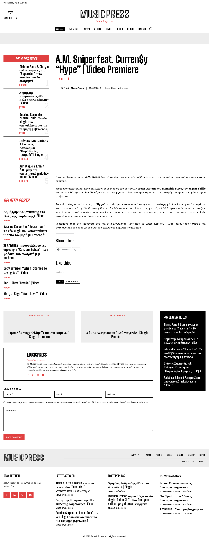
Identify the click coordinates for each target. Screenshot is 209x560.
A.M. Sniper (72, 282)
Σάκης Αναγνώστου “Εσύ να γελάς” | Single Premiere (117, 334)
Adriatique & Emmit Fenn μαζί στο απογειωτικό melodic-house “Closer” (34, 171)
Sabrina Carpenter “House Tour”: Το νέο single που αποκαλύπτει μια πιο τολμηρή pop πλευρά (25, 230)
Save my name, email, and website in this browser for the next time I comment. (43, 402)
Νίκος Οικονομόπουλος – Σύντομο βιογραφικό (177, 485)
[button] (150, 28)
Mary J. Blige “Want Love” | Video (25, 294)
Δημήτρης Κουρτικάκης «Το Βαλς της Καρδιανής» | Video (34, 98)
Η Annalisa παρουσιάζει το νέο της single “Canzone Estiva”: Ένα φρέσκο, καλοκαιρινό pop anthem (25, 251)
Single (23, 159)
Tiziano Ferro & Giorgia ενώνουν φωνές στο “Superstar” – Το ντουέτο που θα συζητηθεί (34, 74)
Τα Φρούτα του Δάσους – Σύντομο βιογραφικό (177, 498)
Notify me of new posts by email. (135, 402)
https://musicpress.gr (36, 360)
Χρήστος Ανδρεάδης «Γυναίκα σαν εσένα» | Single (128, 485)
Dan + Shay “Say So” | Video (21, 283)
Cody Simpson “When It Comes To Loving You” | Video (25, 270)
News (23, 85)
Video (22, 107)
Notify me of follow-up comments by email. (100, 402)
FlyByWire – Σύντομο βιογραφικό (181, 509)
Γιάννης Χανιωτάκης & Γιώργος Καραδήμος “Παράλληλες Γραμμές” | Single (33, 147)
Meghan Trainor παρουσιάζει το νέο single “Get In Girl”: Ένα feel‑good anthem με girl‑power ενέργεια (130, 500)
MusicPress (77, 88)
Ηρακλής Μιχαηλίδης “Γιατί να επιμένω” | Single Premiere (39, 334)
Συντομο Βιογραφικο (170, 491)
